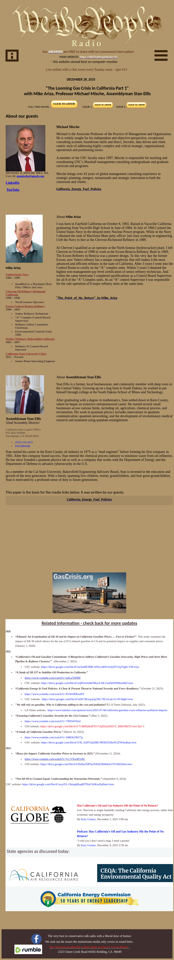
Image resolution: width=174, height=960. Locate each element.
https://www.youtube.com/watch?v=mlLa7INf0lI (52, 677)
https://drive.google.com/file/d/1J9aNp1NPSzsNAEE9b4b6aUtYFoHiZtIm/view (86, 764)
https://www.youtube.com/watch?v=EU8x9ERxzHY (54, 694)
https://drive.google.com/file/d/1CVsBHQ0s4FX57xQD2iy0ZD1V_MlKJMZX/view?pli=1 (92, 726)
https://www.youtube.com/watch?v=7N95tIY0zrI (53, 721)
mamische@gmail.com (30, 176)
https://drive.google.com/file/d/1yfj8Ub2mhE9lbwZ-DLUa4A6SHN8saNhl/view (87, 683)
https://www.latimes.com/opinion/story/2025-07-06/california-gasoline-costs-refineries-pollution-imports (107, 710)
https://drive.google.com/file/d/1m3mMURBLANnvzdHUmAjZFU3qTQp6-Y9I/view (90, 666)
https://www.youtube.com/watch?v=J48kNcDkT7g (54, 737)
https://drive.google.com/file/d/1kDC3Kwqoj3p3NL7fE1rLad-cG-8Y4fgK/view (87, 699)
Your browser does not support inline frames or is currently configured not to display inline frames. (87, 62)
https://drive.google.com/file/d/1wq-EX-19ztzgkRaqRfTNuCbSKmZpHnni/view (68, 784)
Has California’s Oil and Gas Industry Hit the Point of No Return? (117, 805)
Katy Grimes (88, 819)
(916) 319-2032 (24, 442)
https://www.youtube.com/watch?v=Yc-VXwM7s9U (55, 759)
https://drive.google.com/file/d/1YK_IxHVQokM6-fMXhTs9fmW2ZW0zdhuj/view (89, 742)
